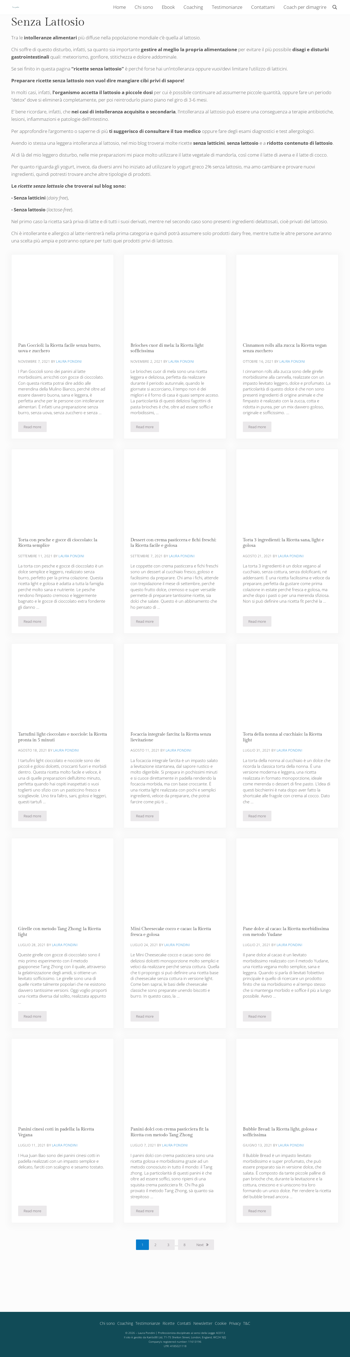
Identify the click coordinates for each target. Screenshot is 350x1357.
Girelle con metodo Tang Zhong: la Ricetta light (61, 959)
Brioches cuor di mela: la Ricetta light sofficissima (168, 372)
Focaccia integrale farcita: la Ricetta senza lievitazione (173, 763)
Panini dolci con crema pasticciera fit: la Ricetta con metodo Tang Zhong (171, 1161)
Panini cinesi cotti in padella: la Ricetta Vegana (58, 1161)
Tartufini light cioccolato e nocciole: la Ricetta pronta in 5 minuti (57, 763)
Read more (35, 452)
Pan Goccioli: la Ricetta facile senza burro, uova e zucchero (61, 372)
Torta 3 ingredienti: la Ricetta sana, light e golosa (285, 568)
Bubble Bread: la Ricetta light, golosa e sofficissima (281, 1161)
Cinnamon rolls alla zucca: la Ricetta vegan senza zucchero (281, 372)
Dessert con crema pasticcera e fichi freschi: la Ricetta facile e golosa (167, 568)
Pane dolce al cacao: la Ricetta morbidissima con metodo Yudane (278, 959)
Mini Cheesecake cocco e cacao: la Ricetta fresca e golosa (173, 959)
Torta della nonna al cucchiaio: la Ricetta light (285, 763)
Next (200, 1274)
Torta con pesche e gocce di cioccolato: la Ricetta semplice (59, 568)
